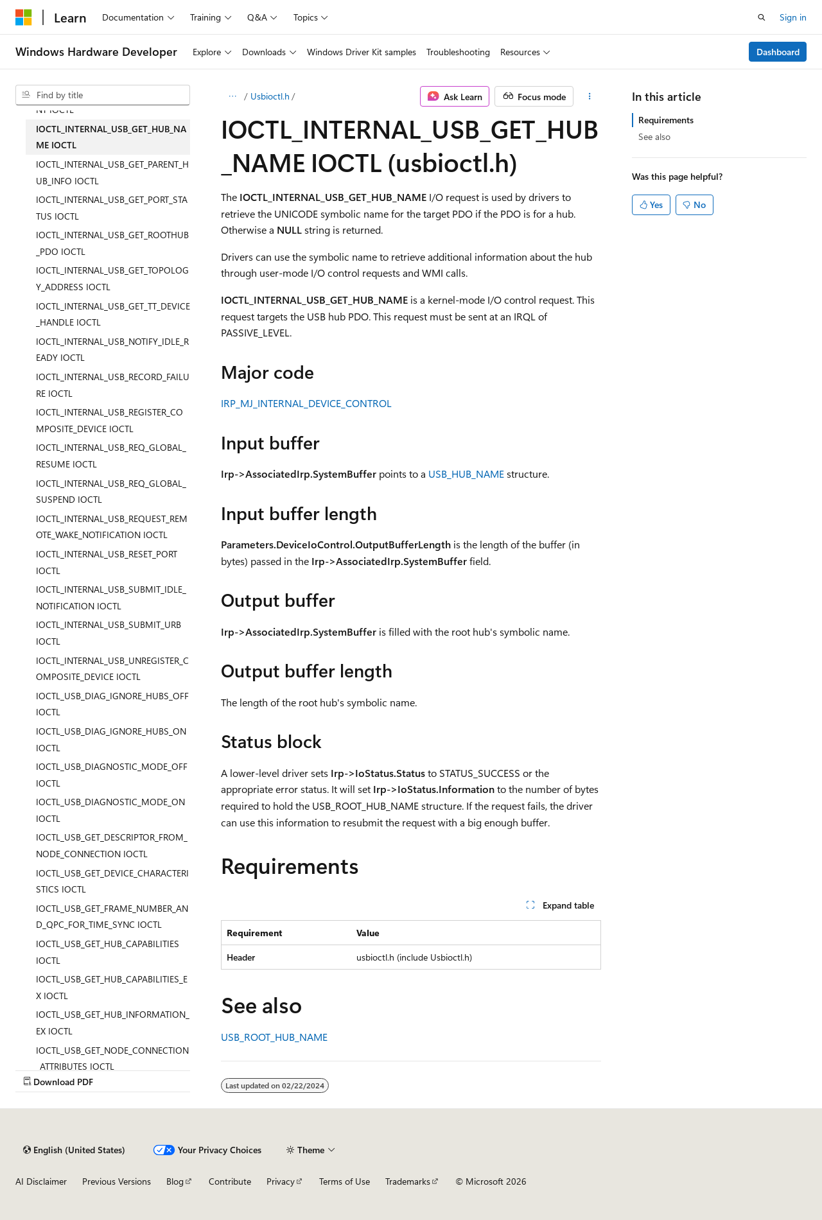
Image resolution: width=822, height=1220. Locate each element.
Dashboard (778, 52)
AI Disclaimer (41, 1181)
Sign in (793, 17)
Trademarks (407, 1181)
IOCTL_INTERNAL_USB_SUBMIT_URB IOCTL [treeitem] (108, 632)
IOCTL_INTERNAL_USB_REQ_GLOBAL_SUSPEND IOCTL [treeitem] (111, 491)
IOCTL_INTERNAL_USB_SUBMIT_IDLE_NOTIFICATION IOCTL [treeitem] (111, 597)
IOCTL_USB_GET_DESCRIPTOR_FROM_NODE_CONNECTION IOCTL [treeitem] (112, 845)
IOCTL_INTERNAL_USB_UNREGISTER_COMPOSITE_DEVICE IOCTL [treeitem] (112, 668)
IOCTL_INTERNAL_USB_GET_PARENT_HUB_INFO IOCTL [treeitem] (112, 172)
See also (654, 136)
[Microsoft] (23, 17)
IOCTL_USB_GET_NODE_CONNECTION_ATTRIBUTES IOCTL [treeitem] (112, 1058)
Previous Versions (116, 1181)
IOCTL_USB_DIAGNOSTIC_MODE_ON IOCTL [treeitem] (110, 810)
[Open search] (761, 17)
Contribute (230, 1181)
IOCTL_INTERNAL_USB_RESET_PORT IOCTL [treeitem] (106, 562)
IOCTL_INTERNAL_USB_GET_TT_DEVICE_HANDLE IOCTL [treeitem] (113, 314)
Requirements (666, 120)
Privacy (281, 1181)
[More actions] (590, 96)
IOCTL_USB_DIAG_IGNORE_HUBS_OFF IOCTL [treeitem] (112, 704)
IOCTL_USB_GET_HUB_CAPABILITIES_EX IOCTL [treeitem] (112, 987)
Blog (175, 1181)
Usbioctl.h (270, 96)
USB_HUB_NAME (466, 473)
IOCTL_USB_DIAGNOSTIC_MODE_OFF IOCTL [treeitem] (112, 774)
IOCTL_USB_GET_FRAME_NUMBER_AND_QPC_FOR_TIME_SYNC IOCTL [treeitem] (112, 916)
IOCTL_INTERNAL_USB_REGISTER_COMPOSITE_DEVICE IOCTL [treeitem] (109, 420)
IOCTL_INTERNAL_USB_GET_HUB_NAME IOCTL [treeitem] (111, 137)
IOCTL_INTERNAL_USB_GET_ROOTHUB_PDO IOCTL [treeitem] (112, 243)
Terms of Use (344, 1181)
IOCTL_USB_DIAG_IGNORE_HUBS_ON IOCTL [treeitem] (111, 739)
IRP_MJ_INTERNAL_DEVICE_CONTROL (306, 403)
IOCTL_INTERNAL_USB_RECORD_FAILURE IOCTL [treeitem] (112, 384)
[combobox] (102, 95)
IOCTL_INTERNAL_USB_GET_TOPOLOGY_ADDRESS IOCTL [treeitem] (112, 278)
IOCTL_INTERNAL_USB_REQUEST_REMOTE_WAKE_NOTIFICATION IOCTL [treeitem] (112, 526)
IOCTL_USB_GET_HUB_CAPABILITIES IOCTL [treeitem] (107, 951)
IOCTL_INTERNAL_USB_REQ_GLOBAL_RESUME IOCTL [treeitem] (111, 455)
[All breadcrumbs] (232, 96)
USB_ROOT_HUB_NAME (274, 1036)
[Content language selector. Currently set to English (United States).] (74, 1150)
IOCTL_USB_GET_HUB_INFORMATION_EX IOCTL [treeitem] (112, 1022)
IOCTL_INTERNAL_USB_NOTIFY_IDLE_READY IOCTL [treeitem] (112, 349)
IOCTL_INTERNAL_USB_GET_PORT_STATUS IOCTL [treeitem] (112, 207)
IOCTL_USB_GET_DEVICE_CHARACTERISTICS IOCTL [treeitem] (112, 881)
